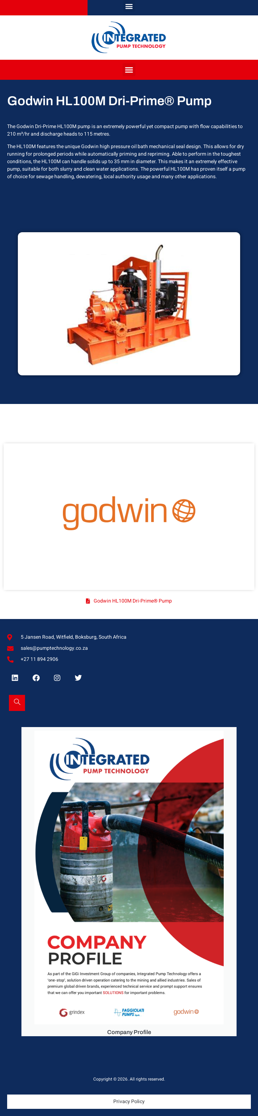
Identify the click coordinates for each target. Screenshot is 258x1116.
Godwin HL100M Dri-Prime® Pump (133, 601)
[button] (129, 6)
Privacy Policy (129, 1101)
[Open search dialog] (17, 703)
